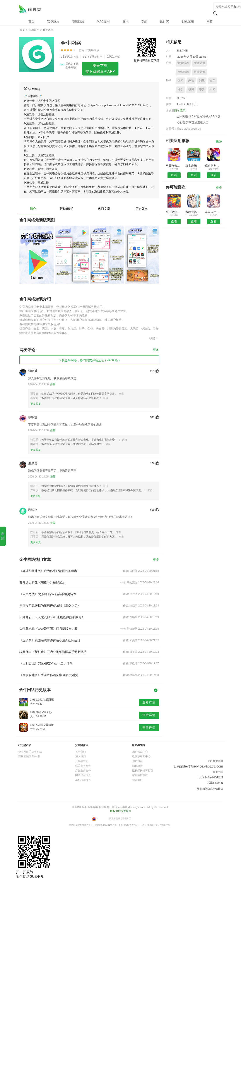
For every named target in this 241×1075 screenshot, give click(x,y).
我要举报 (137, 779)
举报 (2, 536)
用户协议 (137, 761)
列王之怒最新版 (174, 212)
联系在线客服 (215, 782)
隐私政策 (180, 110)
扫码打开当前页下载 (146, 60)
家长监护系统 (140, 775)
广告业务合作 (83, 770)
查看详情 (149, 702)
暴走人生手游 (213, 212)
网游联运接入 (83, 775)
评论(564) (66, 208)
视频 (191, 89)
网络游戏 (183, 72)
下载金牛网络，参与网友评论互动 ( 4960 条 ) (89, 360)
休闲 (180, 80)
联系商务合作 (83, 765)
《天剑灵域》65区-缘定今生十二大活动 (46, 663)
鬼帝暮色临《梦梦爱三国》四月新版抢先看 (48, 628)
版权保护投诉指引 (142, 770)
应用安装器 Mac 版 (29, 756)
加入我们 (80, 756)
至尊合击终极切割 (174, 165)
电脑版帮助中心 (141, 756)
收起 (154, 338)
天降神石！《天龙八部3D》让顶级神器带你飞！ (51, 617)
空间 (212, 89)
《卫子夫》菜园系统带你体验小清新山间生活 (49, 640)
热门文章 (104, 208)
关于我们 (80, 751)
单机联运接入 (83, 779)
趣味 (191, 80)
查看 (174, 175)
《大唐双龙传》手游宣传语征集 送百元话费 (48, 675)
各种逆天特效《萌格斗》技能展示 (42, 582)
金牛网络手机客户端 (30, 751)
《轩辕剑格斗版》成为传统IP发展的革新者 (48, 571)
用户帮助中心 (140, 751)
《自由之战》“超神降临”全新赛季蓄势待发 (47, 594)
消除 (202, 80)
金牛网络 (30, 9)
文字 (212, 80)
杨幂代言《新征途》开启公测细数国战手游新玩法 (53, 652)
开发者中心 (81, 761)
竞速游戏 (183, 63)
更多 (156, 350)
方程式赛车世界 (193, 212)
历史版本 (141, 208)
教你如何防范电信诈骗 (210, 788)
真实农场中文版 (193, 165)
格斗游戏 (199, 72)
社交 (180, 89)
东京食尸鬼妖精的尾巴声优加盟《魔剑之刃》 (49, 605)
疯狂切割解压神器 (213, 165)
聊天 (202, 89)
